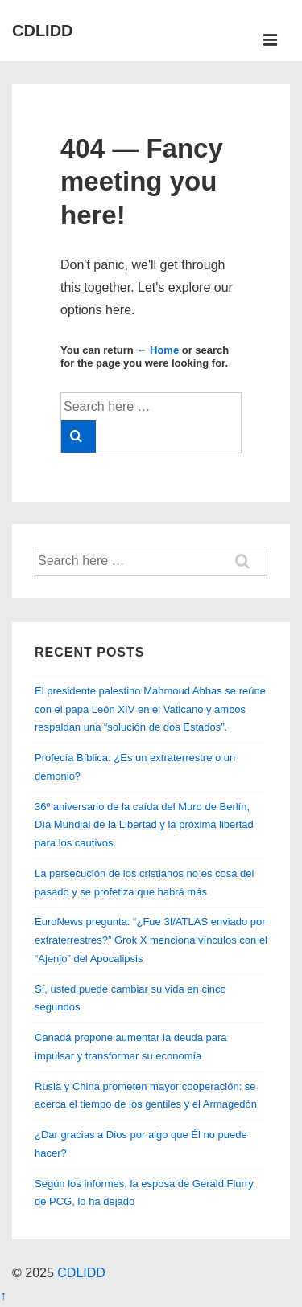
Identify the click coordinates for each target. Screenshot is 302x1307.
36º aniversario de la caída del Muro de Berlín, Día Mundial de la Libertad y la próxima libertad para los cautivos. (144, 825)
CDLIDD (42, 30)
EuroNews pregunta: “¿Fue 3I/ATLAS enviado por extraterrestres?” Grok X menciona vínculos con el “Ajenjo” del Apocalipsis (151, 940)
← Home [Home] (157, 350)
